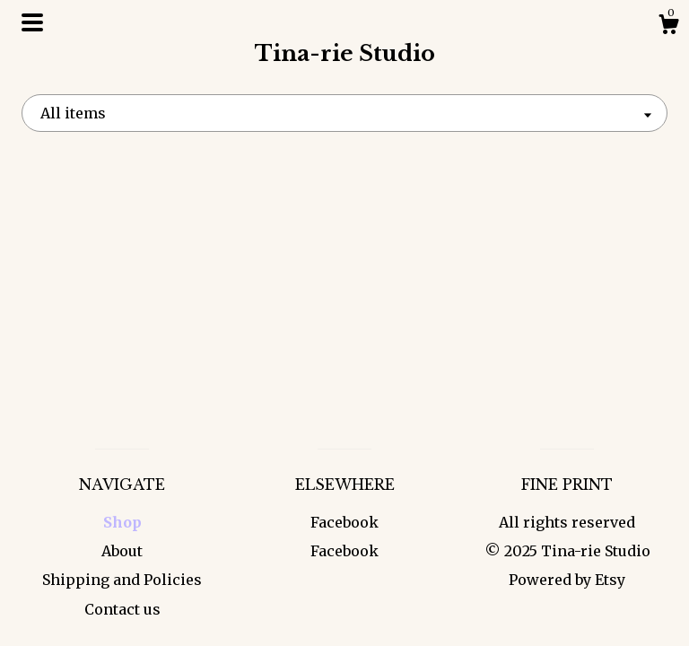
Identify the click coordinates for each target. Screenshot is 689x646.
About (122, 551)
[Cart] (668, 26)
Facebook (344, 522)
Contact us (122, 609)
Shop (122, 522)
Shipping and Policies (122, 580)
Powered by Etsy (567, 580)
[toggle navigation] (32, 22)
